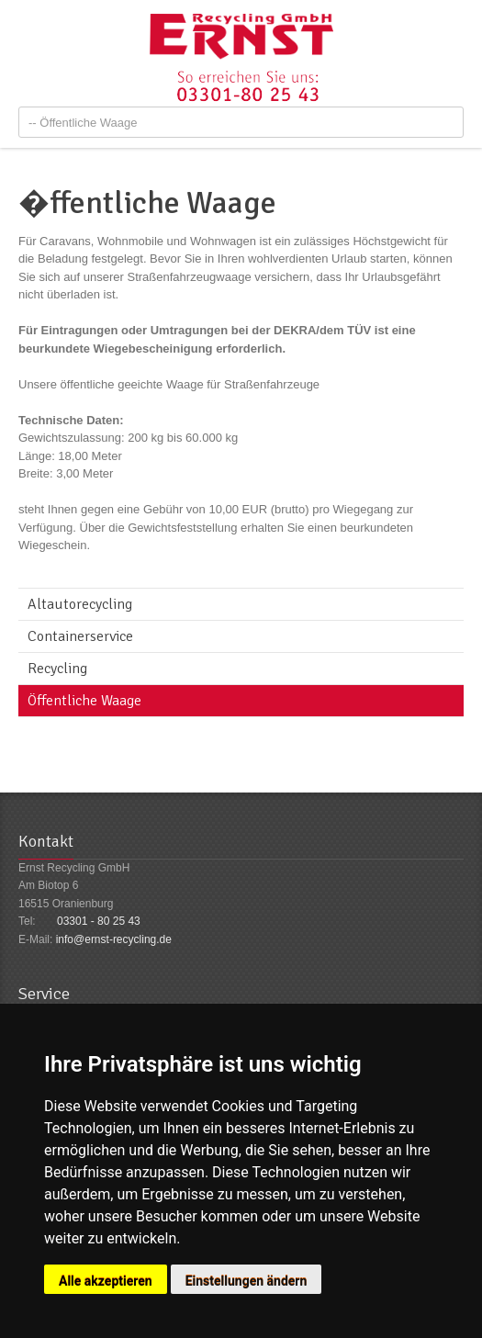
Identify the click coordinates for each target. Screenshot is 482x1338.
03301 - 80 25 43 (98, 921)
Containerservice (80, 636)
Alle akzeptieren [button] (105, 1281)
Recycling (57, 668)
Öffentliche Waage (84, 700)
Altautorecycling (80, 604)
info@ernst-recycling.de (114, 939)
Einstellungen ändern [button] (246, 1281)
